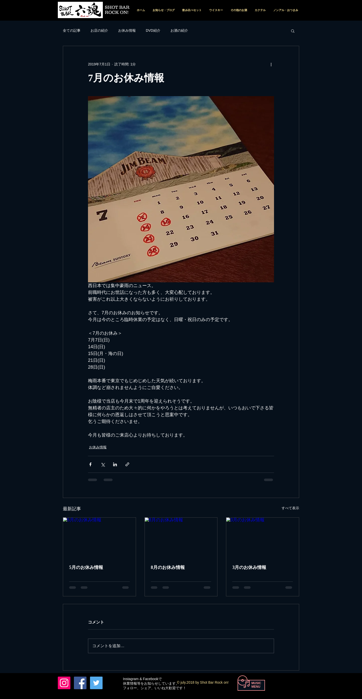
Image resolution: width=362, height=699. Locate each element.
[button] (292, 31)
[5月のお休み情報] (99, 538)
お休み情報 (127, 30)
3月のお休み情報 (249, 567)
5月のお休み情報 (86, 567)
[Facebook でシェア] (90, 464)
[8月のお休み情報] (181, 538)
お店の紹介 (99, 30)
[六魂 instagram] (64, 683)
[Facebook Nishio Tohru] (80, 683)
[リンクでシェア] (127, 464)
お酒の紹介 (179, 30)
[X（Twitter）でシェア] (102, 464)
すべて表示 (290, 508)
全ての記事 (71, 30)
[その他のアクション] (271, 64)
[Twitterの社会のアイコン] (96, 683)
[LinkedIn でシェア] (115, 464)
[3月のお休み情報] (262, 538)
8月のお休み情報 (168, 567)
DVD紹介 (153, 30)
